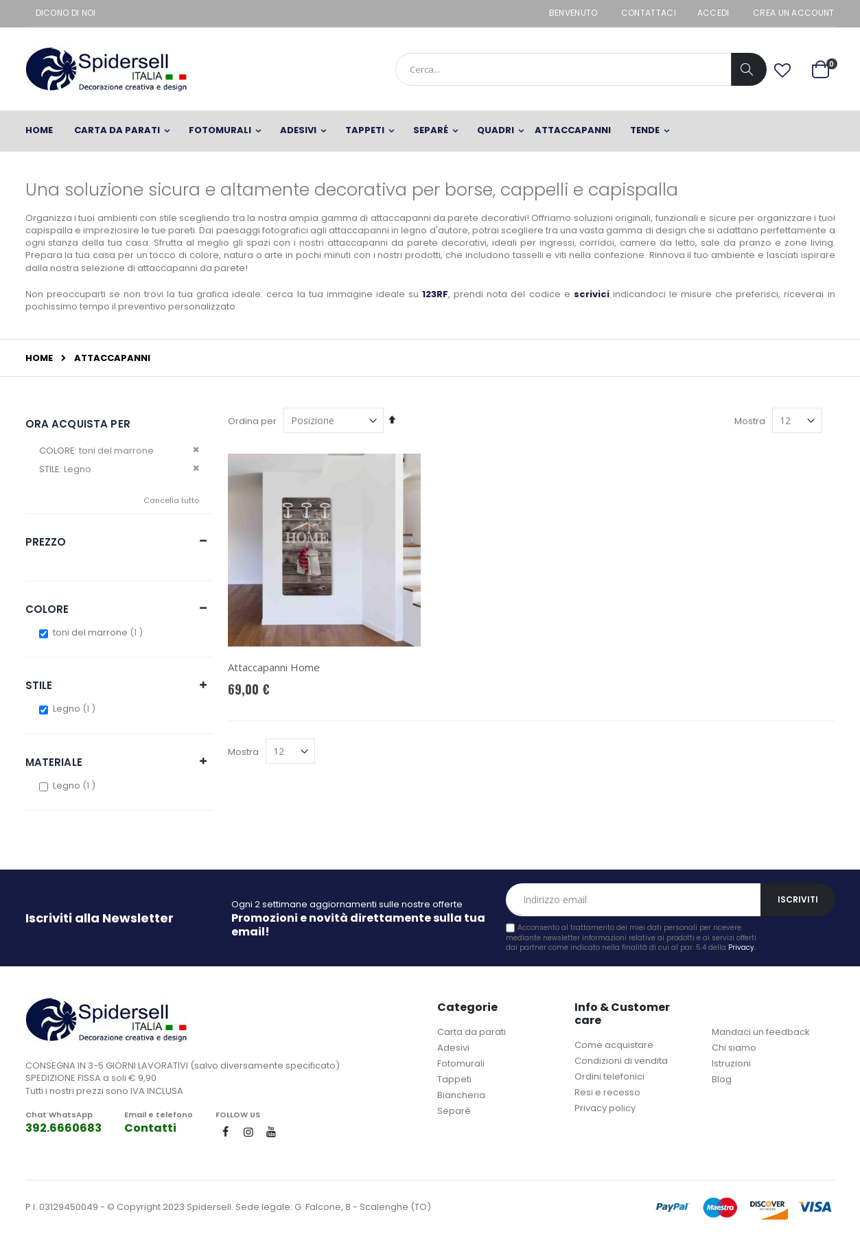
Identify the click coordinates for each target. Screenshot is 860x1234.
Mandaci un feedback (761, 1031)
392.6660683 (63, 1128)
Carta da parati (471, 1031)
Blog (722, 1079)
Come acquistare (613, 1044)
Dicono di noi (66, 13)
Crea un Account (794, 13)
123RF (435, 294)
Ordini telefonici (609, 1076)
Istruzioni (731, 1063)
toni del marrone (99, 632)
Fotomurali (461, 1063)
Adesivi (453, 1047)
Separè (454, 1110)
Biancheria (461, 1095)
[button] (782, 70)
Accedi (713, 13)
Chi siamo (734, 1047)
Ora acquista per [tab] (77, 424)
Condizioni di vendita (621, 1060)
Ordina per (252, 421)
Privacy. (742, 947)
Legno (76, 708)
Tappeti (454, 1079)
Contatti (150, 1128)
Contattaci (648, 13)
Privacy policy (605, 1108)
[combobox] (580, 69)
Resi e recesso (607, 1092)
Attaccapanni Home (274, 667)
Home (39, 358)
